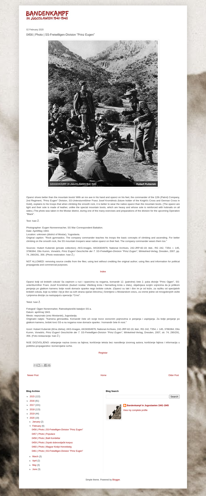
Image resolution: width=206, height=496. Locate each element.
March (35, 456)
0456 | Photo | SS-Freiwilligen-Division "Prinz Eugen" (57, 429)
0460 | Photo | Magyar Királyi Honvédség (52, 447)
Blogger (116, 479)
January (36, 421)
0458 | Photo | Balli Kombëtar (46, 438)
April (34, 460)
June (35, 469)
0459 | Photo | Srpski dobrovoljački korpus (52, 442)
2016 (32, 401)
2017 (32, 405)
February (37, 426)
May (34, 465)
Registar (102, 352)
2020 (32, 418)
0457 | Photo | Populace (43, 434)
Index (103, 271)
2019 (32, 413)
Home (103, 375)
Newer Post (33, 375)
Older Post (173, 375)
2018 (32, 409)
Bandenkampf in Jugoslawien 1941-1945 (148, 405)
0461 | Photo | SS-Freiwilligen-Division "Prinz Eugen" (57, 451)
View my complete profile (135, 410)
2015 (32, 396)
